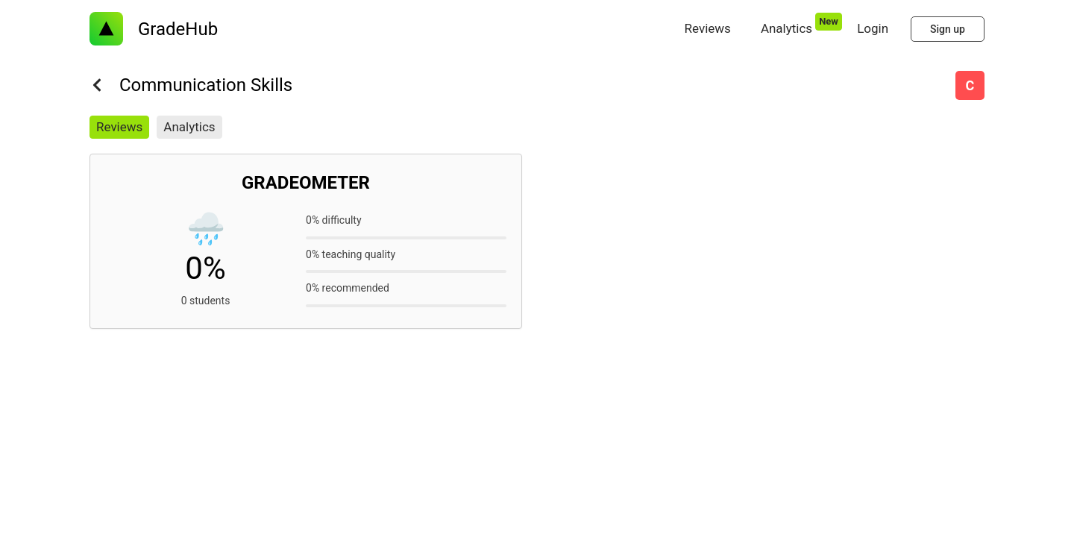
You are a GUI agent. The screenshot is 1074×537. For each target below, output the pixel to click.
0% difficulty (334, 220)
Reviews (119, 126)
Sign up (947, 29)
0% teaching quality (350, 254)
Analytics (189, 126)
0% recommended (347, 288)
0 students (205, 301)
